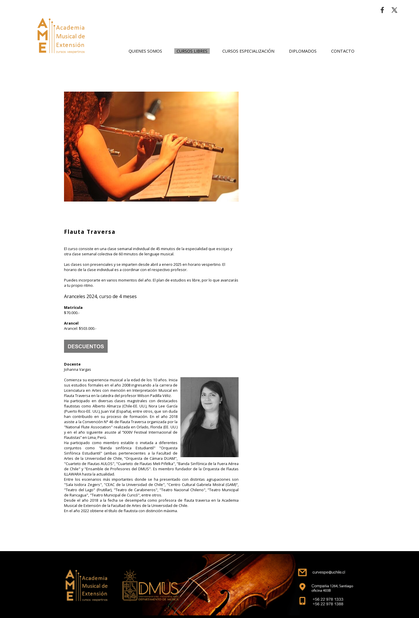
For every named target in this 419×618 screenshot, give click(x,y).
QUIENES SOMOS (145, 51)
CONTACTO (342, 51)
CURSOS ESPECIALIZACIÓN (248, 51)
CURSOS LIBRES (192, 51)
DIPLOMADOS (303, 51)
